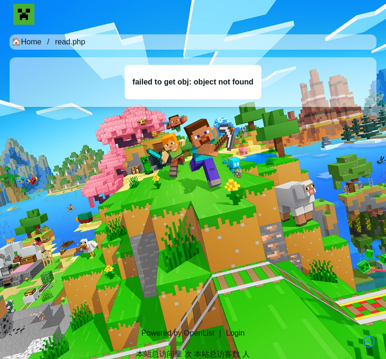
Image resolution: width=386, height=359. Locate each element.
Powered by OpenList (177, 333)
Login (235, 333)
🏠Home (26, 42)
